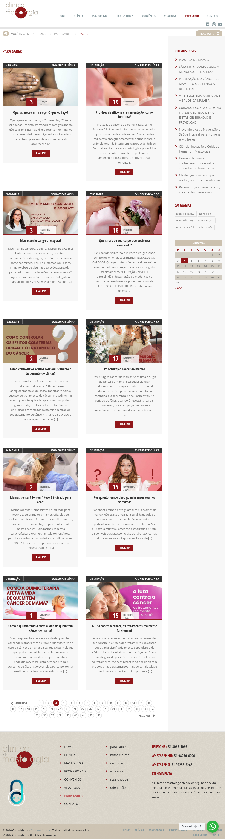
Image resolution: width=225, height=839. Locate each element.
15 (149, 701)
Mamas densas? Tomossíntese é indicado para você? (40, 498)
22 (59, 707)
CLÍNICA (78, 16)
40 (76, 713)
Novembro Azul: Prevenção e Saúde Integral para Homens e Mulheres (198, 127)
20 (44, 707)
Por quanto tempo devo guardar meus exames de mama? (124, 498)
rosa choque (183, 217)
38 (60, 713)
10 (110, 701)
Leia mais (40, 153)
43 (99, 713)
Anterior (18, 701)
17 (20, 707)
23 (67, 707)
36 (45, 713)
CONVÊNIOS (149, 16)
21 (51, 707)
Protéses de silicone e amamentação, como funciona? (124, 114)
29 (113, 707)
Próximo (147, 713)
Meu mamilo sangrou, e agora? (40, 240)
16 (13, 707)
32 (136, 707)
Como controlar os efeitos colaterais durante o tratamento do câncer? (40, 370)
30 (121, 707)
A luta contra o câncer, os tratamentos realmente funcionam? (124, 626)
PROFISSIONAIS (124, 16)
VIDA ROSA (170, 16)
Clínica (71, 65)
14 (141, 701)
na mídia (204, 204)
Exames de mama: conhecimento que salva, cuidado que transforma (200, 155)
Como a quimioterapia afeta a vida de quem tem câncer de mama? (40, 626)
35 (37, 713)
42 (91, 713)
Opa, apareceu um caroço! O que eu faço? (40, 112)
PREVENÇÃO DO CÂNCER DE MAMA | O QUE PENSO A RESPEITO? (197, 83)
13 (133, 701)
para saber (12, 193)
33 (144, 707)
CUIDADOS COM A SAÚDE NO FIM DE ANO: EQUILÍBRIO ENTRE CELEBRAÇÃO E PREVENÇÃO (200, 111)
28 (105, 707)
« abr (178, 278)
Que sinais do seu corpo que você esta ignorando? (124, 242)
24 (74, 707)
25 (82, 707)
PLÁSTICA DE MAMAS (192, 60)
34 (152, 707)
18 (28, 707)
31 (129, 707)
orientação (97, 65)
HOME (62, 16)
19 (36, 707)
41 (83, 713)
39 (68, 713)
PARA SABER (192, 16)
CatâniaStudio (40, 828)
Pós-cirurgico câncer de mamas (124, 368)
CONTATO (212, 16)
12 (125, 701)
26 (90, 707)
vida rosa (12, 65)
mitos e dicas (183, 204)
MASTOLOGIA (99, 16)
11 (118, 701)
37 (52, 713)
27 (98, 707)
